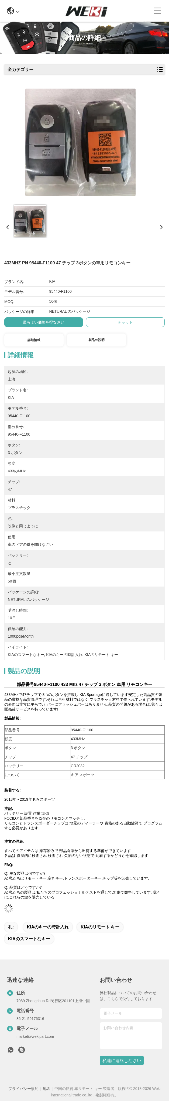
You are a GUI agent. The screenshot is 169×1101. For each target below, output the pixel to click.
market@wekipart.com (35, 1036)
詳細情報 (33, 340)
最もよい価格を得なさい (43, 322)
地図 (46, 1088)
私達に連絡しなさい (121, 1060)
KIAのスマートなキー (29, 939)
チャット (125, 322)
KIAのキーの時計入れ (48, 927)
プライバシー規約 (23, 1088)
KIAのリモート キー (100, 927)
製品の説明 (96, 340)
